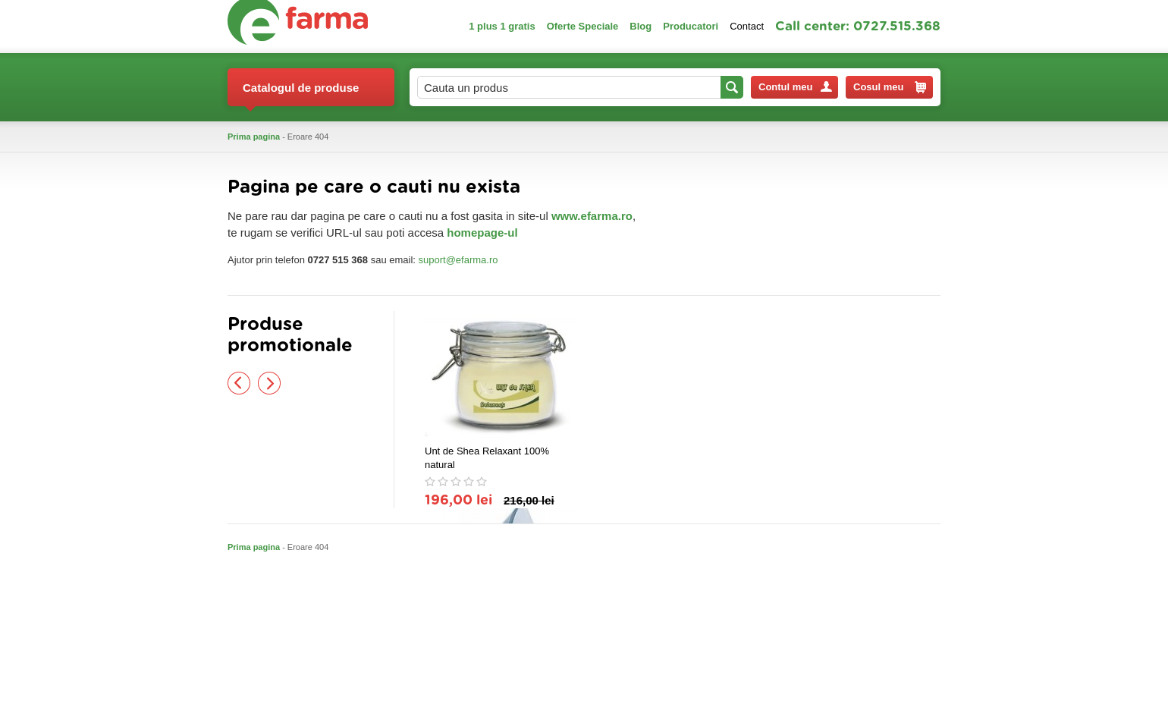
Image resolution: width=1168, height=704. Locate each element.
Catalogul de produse (301, 93)
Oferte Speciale (583, 26)
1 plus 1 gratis (502, 26)
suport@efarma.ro (458, 260)
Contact (747, 26)
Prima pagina (254, 136)
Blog (641, 26)
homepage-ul (482, 232)
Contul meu (795, 87)
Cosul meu (889, 87)
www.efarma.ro (592, 215)
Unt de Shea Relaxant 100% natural (487, 457)
